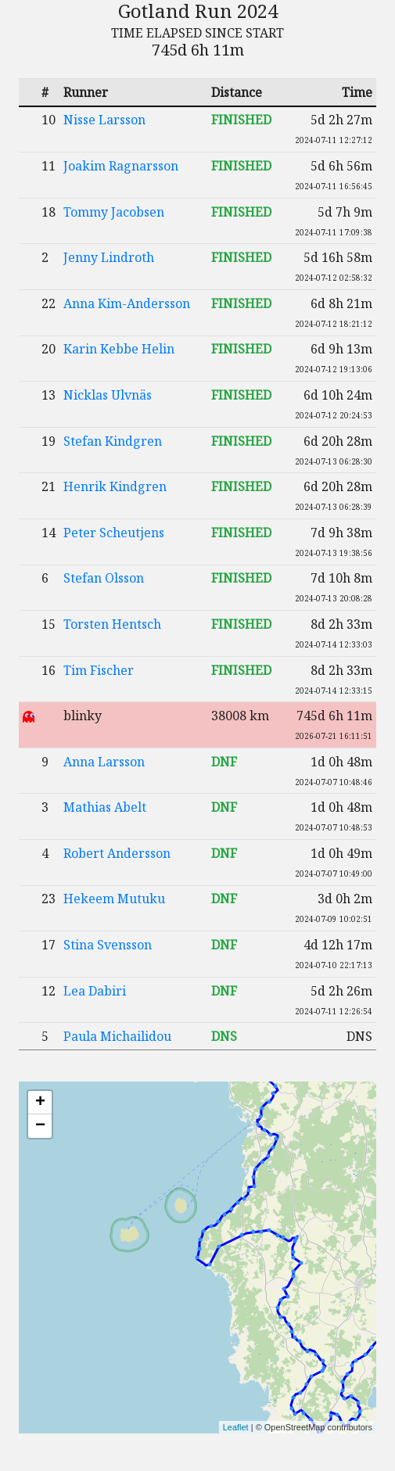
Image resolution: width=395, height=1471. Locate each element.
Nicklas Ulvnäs (107, 395)
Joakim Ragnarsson (120, 165)
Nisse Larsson (104, 119)
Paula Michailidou (117, 1036)
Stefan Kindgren (112, 441)
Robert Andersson (117, 853)
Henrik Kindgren (115, 486)
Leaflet (236, 1427)
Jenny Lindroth (108, 257)
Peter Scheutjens (113, 532)
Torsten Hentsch (112, 624)
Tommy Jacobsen (113, 212)
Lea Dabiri (94, 990)
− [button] (40, 1126)
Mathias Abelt (104, 807)
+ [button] (40, 1102)
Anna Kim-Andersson (126, 303)
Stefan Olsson (103, 578)
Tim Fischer (98, 670)
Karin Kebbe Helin (118, 348)
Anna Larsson (104, 761)
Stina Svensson (107, 944)
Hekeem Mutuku (114, 898)
